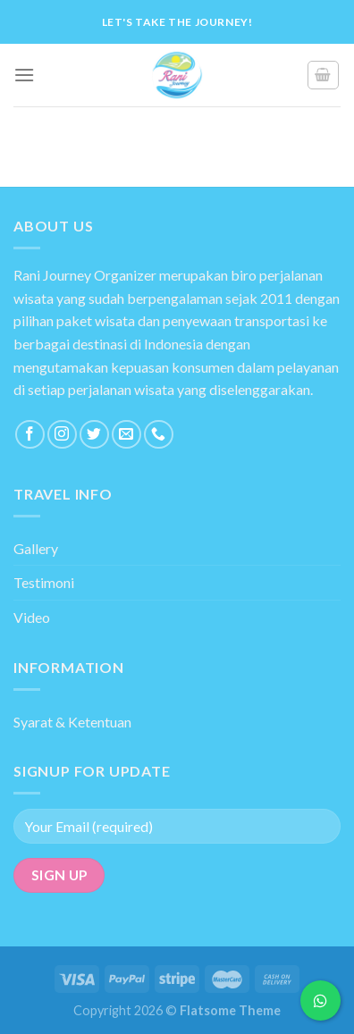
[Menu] (24, 75)
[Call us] (158, 435)
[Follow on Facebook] (30, 435)
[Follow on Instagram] (62, 435)
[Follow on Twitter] (94, 435)
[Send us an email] (126, 435)
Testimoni (43, 582)
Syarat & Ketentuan (72, 721)
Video (31, 617)
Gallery (35, 548)
